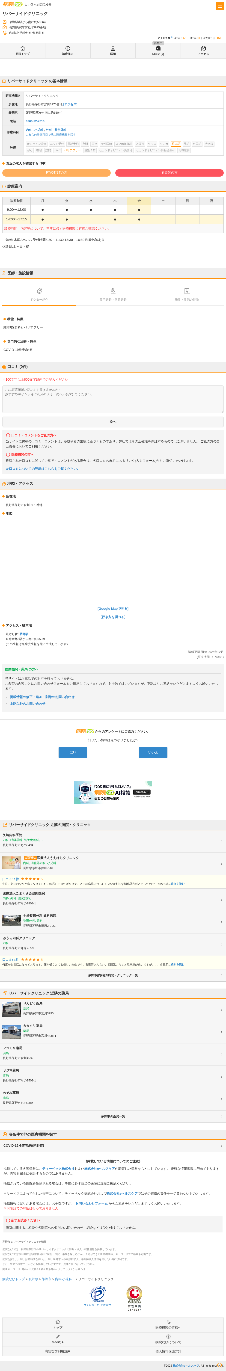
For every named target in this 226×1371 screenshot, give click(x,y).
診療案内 (67, 54)
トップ (57, 1327)
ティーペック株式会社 (58, 1168)
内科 (29, 130)
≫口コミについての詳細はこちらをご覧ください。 (43, 469)
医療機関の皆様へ (168, 1327)
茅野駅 (23, 634)
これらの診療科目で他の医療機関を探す (51, 134)
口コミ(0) (158, 54)
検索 (220, 1365)
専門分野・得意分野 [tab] (113, 299)
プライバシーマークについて (97, 1305)
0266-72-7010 (35, 121)
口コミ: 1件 (10, 879)
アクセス (203, 54)
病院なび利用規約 (58, 1351)
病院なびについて (168, 1342)
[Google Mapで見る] (113, 608)
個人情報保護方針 (168, 1351)
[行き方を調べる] (113, 617)
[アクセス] (70, 104)
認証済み (30, 857)
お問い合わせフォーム (91, 1203)
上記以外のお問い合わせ (27, 703)
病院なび (13, 4)
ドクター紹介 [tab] (39, 299)
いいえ (153, 752)
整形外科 (60, 130)
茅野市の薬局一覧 (113, 1116)
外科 (49, 130)
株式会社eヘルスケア (99, 1168)
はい (73, 752)
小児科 (38, 130)
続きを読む (177, 883)
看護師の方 (169, 172)
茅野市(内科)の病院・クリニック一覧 (113, 975)
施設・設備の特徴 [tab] (187, 299)
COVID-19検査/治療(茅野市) (23, 1145)
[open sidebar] (220, 6)
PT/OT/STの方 (56, 172)
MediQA (58, 1342)
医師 (113, 54)
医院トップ (23, 54)
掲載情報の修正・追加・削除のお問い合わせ (42, 697)
